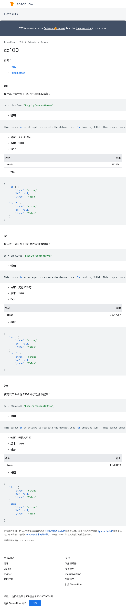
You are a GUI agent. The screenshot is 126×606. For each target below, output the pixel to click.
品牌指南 (69, 579)
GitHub (7, 568)
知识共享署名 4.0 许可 (54, 531)
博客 (6, 563)
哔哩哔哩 (8, 579)
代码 (13, 67)
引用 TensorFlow (73, 584)
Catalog (44, 42)
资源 (21, 42)
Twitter (7, 574)
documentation (84, 28)
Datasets (11, 14)
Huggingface (17, 72)
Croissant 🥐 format (54, 28)
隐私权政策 (17, 596)
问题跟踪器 (70, 563)
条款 (6, 596)
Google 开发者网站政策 (37, 534)
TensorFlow (9, 42)
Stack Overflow (73, 574)
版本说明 (69, 568)
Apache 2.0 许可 (105, 531)
